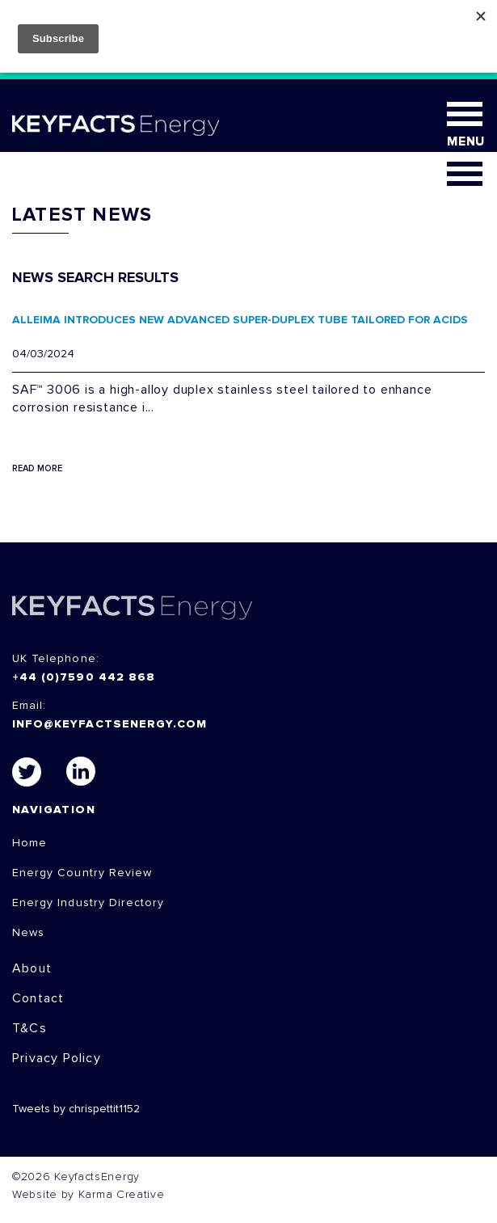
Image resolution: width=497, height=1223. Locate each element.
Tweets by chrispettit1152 (76, 1109)
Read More (37, 468)
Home (29, 843)
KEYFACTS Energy (132, 607)
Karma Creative (121, 1194)
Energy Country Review (82, 873)
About (32, 968)
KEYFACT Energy (116, 125)
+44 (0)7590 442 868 (83, 677)
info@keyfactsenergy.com (109, 724)
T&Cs (29, 1028)
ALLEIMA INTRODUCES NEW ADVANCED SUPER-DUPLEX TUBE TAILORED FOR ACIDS (240, 320)
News (28, 932)
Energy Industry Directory (88, 903)
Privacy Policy (56, 1058)
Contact (38, 998)
